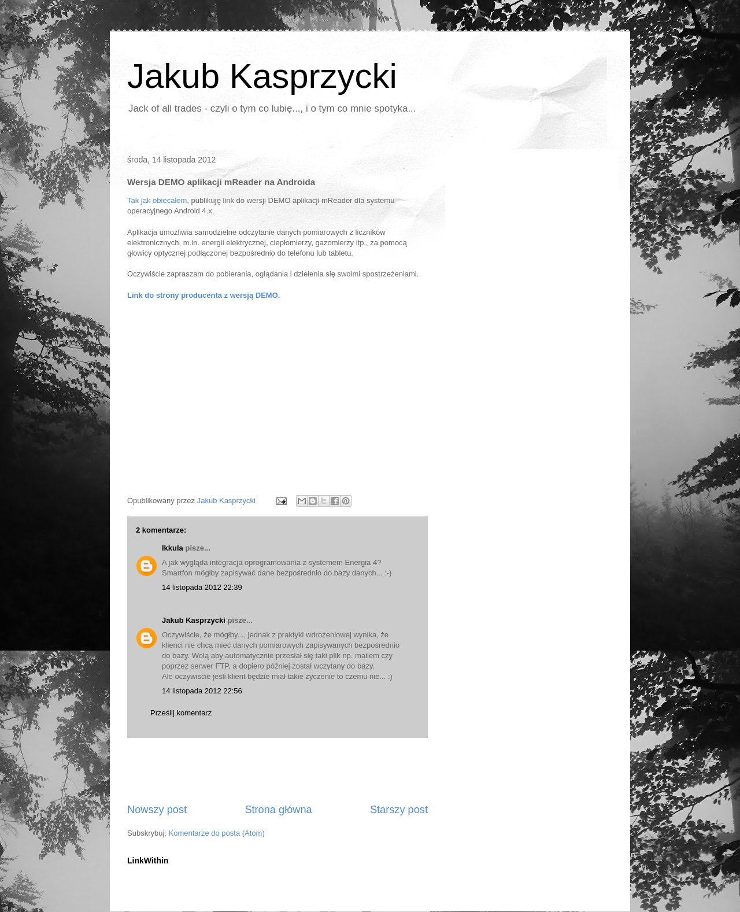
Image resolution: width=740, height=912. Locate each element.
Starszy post (399, 809)
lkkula (172, 548)
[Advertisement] (277, 770)
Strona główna (278, 809)
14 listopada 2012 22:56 (202, 690)
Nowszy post (157, 809)
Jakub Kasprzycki (262, 76)
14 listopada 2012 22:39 (202, 587)
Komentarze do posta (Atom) (217, 833)
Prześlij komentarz (181, 712)
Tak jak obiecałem (157, 200)
